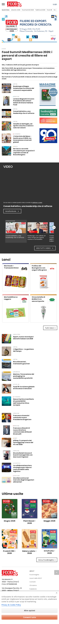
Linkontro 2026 (15, 10)
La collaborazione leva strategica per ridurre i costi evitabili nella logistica (22, 468)
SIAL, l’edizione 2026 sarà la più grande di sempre (20, 65)
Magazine (47, 84)
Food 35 (49, 10)
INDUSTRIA (17, 334)
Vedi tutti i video (45, 248)
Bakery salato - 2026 (29, 552)
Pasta (15, 146)
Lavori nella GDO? (36, 578)
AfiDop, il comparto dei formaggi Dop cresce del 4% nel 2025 (23, 442)
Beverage (17, 371)
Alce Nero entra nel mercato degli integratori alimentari (23, 480)
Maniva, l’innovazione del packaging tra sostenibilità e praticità (23, 376)
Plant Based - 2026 (29, 522)
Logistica (17, 463)
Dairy (15, 438)
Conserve (17, 134)
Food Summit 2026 (28, 10)
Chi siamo (33, 585)
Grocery (17, 475)
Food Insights (34, 575)
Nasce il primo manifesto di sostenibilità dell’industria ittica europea (23, 402)
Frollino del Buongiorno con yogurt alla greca (39, 268)
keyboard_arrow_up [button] (56, 572)
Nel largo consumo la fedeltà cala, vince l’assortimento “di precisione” (29, 73)
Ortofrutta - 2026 (49, 552)
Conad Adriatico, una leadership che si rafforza (23, 112)
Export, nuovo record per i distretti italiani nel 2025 (23, 338)
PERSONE (16, 96)
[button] (3, 4)
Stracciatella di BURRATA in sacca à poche (38, 299)
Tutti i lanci (50, 328)
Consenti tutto (29, 617)
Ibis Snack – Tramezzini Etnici (11, 267)
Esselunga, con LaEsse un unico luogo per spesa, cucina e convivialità (37, 237)
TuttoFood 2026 (40, 10)
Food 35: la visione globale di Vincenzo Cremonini (23, 388)
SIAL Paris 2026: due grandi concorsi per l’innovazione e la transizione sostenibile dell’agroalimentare (28, 69)
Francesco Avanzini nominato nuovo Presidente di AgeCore (22, 417)
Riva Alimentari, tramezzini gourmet (21, 363)
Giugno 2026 (9, 521)
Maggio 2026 (49, 521)
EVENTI (4, 48)
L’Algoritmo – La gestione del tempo (23, 350)
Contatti (33, 582)
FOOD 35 (16, 384)
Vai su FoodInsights (47, 560)
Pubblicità (33, 589)
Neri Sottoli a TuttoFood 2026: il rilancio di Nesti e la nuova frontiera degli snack (29, 78)
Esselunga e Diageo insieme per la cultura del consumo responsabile (23, 88)
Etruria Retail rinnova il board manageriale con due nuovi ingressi (23, 455)
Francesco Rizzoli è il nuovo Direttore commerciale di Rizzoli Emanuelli (22, 431)
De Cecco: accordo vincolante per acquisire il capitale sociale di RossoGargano (24, 152)
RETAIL (15, 84)
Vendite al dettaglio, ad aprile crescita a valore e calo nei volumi (23, 126)
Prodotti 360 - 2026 (9, 552)
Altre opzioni (29, 610)
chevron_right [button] (54, 227)
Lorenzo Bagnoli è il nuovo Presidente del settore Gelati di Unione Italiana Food (23, 102)
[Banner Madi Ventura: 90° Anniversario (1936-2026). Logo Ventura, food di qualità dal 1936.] (48, 142)
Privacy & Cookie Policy (11, 605)
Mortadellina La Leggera (10, 298)
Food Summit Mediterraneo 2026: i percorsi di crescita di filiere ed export (27, 55)
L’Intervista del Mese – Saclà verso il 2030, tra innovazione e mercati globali (22, 139)
